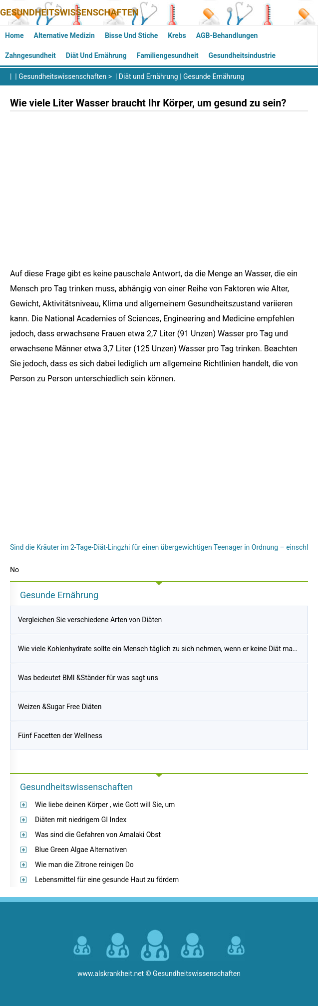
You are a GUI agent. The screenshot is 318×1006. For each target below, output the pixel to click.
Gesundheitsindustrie (242, 55)
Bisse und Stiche (131, 35)
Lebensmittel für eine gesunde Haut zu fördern (107, 880)
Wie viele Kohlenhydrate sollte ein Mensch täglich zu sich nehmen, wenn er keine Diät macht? (162, 649)
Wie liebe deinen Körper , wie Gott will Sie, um (105, 805)
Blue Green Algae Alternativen (81, 850)
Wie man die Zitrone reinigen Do (84, 865)
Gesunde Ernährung (213, 76)
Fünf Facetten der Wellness (60, 736)
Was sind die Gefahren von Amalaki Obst (98, 835)
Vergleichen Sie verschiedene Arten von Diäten (90, 620)
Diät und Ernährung (96, 55)
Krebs (177, 35)
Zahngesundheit (30, 55)
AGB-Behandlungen (227, 35)
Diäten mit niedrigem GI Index (80, 820)
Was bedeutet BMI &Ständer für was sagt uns (88, 678)
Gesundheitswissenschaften (69, 12)
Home (14, 35)
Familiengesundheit (168, 55)
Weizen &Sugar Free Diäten (59, 707)
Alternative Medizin (63, 35)
